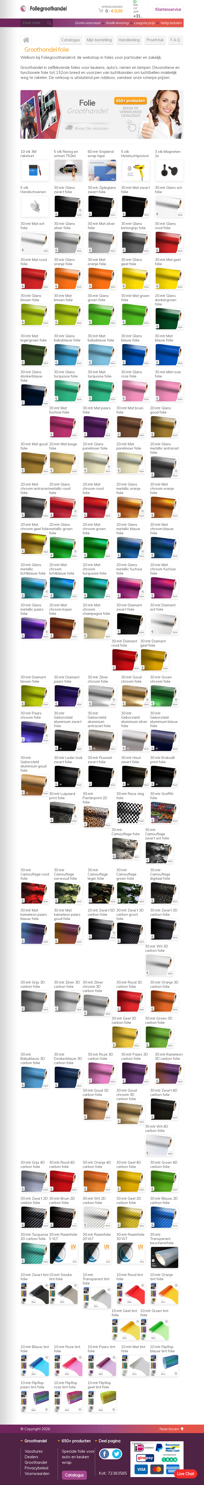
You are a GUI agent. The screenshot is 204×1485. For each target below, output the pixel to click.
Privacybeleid (36, 1467)
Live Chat (185, 1473)
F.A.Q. (176, 39)
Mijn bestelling (99, 39)
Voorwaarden (37, 1473)
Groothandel (36, 1462)
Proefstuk (155, 39)
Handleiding (129, 39)
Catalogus (70, 39)
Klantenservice (168, 9)
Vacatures (34, 1451)
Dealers (31, 1456)
